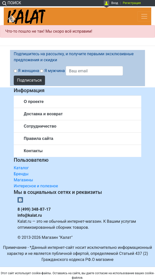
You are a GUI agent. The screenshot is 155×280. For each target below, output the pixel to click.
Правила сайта (38, 138)
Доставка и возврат (43, 114)
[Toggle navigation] (144, 16)
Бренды (21, 174)
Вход (114, 3)
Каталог (21, 167)
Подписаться (29, 80)
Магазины (23, 180)
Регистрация (132, 3)
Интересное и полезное (36, 186)
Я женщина (28, 70)
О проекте (34, 101)
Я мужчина (54, 70)
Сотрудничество (40, 126)
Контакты (33, 151)
